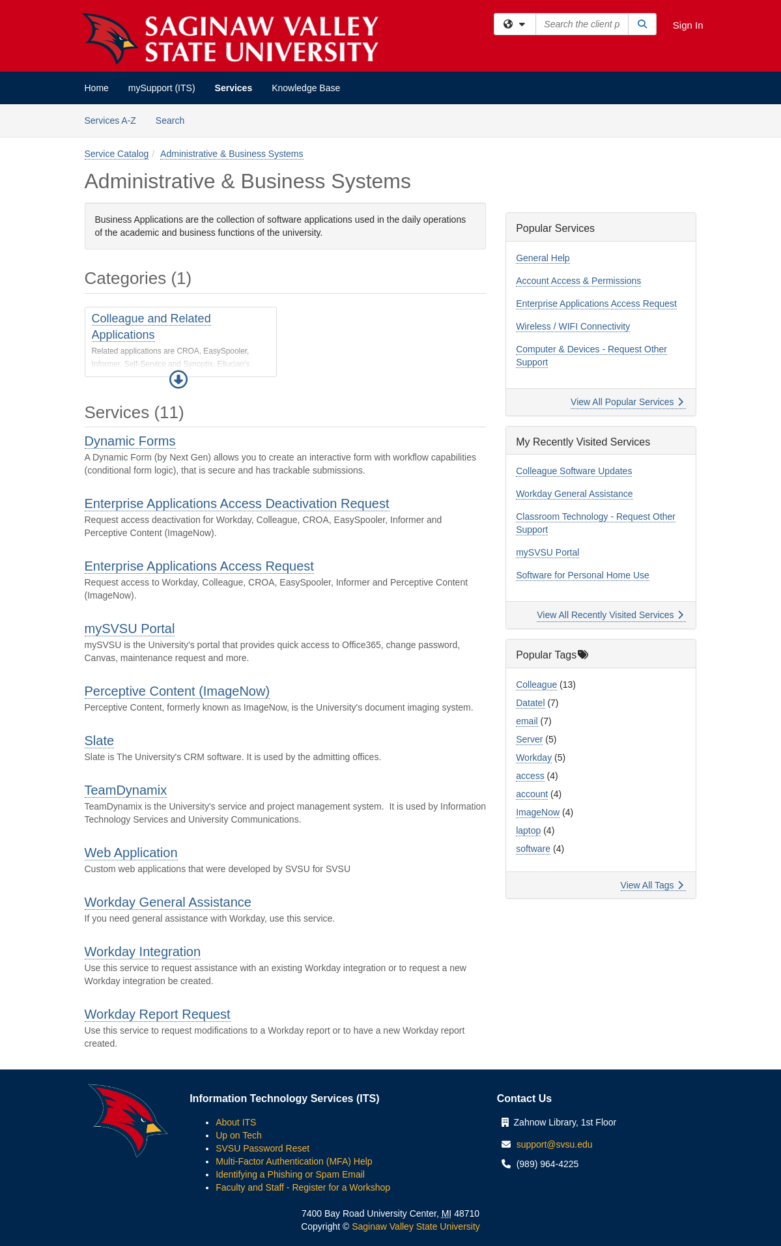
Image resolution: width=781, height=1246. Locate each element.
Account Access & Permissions (578, 281)
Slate (100, 740)
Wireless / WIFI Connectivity (573, 326)
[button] (178, 379)
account (532, 794)
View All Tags (652, 885)
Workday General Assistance (168, 902)
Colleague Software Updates (574, 471)
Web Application (131, 852)
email (526, 721)
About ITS (236, 1122)
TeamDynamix (126, 790)
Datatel (530, 703)
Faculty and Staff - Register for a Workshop (303, 1187)
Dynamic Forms (130, 441)
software (533, 848)
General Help (543, 258)
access (530, 776)
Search (175, 119)
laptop (528, 830)
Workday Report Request (158, 1014)
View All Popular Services (627, 402)
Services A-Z (110, 120)
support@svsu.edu (555, 1144)
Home (97, 88)
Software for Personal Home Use (582, 575)
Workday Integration (143, 951)
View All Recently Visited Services (610, 615)
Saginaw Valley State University (414, 1226)
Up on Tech (239, 1135)
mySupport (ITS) (161, 88)
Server (529, 739)
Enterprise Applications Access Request (199, 566)
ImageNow (538, 812)
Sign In (688, 25)
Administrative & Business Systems (231, 154)
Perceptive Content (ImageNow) (177, 691)
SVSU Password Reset (262, 1148)
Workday (534, 757)
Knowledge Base (306, 88)
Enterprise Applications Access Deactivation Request (237, 503)
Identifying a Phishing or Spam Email (290, 1174)
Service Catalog (117, 154)
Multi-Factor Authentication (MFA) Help (294, 1161)
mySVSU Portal (130, 628)
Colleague (536, 684)
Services (234, 88)
